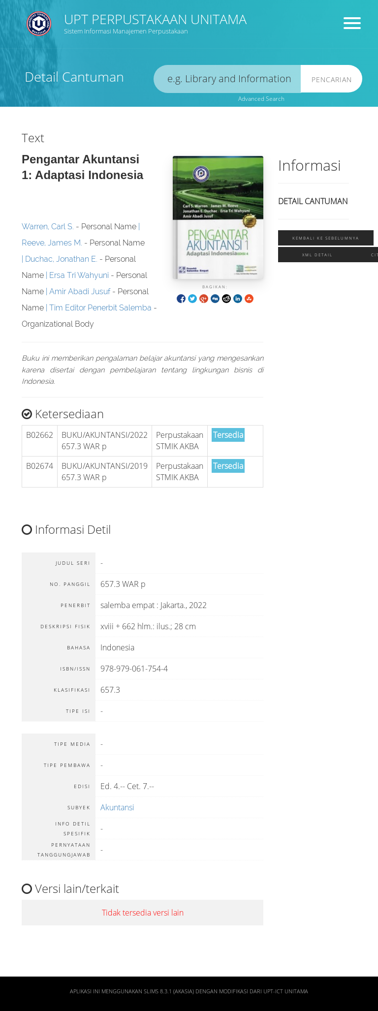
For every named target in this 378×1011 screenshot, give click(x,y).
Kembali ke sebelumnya (325, 238)
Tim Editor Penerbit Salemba (100, 307)
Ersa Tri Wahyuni (79, 275)
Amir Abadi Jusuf (79, 291)
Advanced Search (261, 98)
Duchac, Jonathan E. (61, 259)
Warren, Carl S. (48, 226)
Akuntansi (117, 807)
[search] (227, 79)
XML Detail (317, 254)
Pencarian (332, 79)
